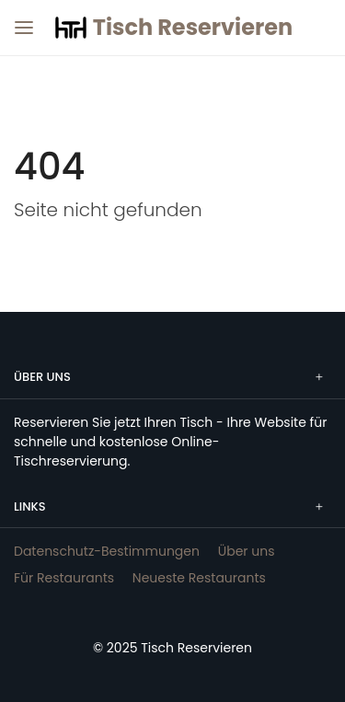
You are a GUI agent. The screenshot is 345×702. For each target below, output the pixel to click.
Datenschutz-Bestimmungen (107, 551)
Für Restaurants (64, 578)
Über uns (246, 551)
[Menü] (20, 20)
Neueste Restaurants (199, 578)
